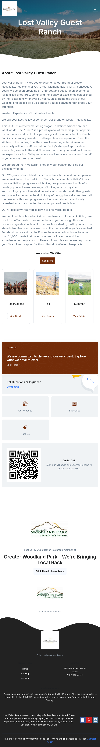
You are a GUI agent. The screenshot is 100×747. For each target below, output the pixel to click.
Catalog (25, 673)
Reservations (16, 303)
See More (47, 260)
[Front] (10, 8)
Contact (25, 678)
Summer (79, 303)
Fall (47, 303)
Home (25, 668)
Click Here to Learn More (50, 571)
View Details (16, 316)
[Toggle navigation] (95, 9)
